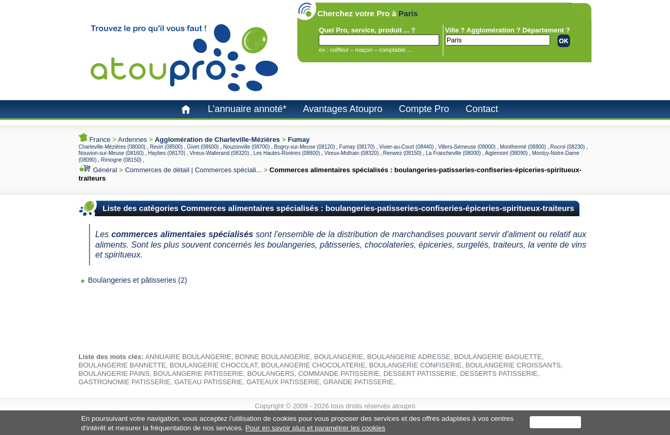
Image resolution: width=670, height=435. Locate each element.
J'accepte (555, 422)
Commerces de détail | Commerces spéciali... (193, 170)
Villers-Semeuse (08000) (467, 147)
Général (105, 170)
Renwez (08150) (402, 153)
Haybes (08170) (166, 153)
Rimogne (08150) (121, 160)
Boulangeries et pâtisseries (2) (137, 280)
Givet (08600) (203, 147)
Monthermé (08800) (523, 147)
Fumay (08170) (357, 147)
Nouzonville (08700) (246, 147)
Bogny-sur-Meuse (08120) (304, 147)
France (100, 139)
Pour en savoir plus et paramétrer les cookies (315, 428)
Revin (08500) (166, 147)
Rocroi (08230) (567, 147)
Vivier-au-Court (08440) (406, 147)
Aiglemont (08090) (506, 153)
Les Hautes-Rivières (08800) (286, 153)
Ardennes (132, 139)
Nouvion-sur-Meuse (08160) (111, 153)
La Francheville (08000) (453, 153)
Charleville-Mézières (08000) (112, 147)
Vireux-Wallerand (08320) (219, 153)
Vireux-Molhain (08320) (352, 153)
